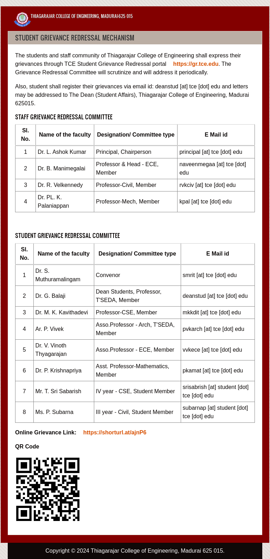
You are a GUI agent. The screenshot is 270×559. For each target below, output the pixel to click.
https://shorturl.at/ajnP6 (115, 432)
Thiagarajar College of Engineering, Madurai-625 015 (82, 16)
